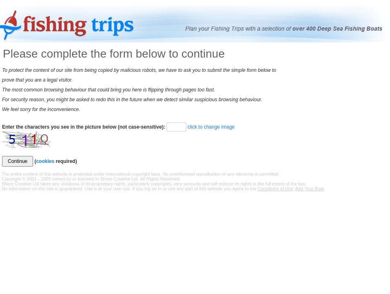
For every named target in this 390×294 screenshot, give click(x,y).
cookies (45, 161)
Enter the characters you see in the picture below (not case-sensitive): (83, 127)
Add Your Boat (309, 188)
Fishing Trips (70, 25)
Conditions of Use (275, 188)
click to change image (210, 127)
